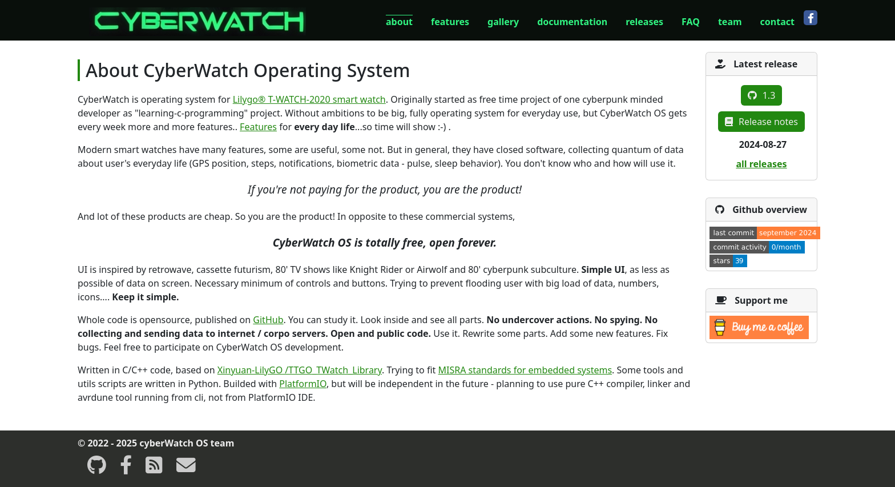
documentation (572, 21)
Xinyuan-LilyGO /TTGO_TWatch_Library (299, 370)
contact (777, 21)
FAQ (691, 21)
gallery (503, 21)
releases (644, 21)
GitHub (268, 319)
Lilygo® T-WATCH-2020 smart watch (309, 99)
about (399, 21)
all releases (761, 164)
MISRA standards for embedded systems (525, 370)
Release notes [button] (761, 121)
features (450, 21)
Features (258, 126)
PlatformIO (302, 383)
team (730, 21)
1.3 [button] (762, 95)
